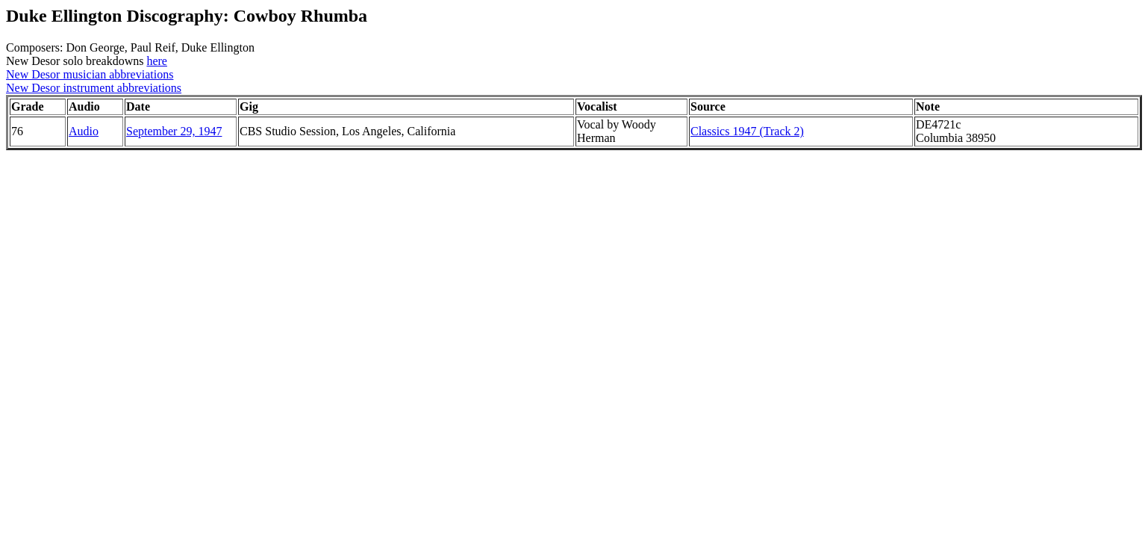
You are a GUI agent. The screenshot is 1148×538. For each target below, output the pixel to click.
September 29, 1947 (174, 131)
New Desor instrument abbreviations (93, 87)
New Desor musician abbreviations (89, 74)
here (156, 61)
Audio (84, 131)
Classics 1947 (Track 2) (747, 131)
